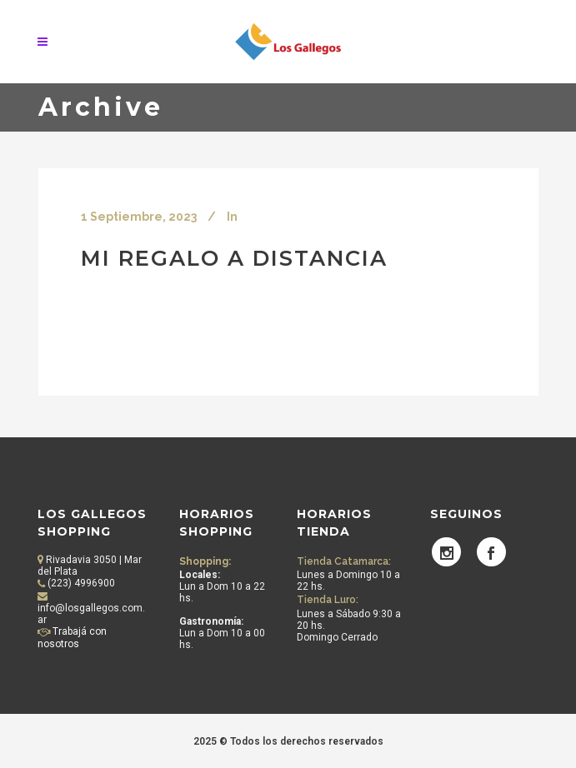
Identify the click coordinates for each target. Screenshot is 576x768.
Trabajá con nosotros (72, 638)
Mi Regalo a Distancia (234, 258)
